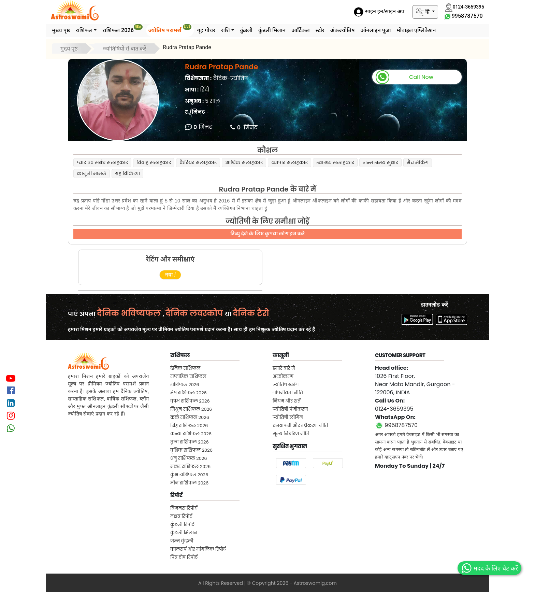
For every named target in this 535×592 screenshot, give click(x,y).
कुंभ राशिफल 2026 (189, 474)
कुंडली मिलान (272, 30)
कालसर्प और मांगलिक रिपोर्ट (198, 549)
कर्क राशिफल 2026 (189, 417)
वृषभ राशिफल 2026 (190, 401)
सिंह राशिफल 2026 (189, 425)
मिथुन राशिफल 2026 (191, 409)
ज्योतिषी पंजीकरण (290, 409)
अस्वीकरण (283, 376)
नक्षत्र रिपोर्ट (181, 516)
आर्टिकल (300, 30)
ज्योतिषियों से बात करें (124, 48)
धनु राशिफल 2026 (188, 458)
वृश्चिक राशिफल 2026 (191, 450)
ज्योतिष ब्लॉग (286, 384)
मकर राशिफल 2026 (190, 466)
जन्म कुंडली (181, 541)
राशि (225, 30)
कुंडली (246, 30)
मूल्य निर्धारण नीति (291, 434)
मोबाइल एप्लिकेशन (416, 30)
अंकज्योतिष (342, 30)
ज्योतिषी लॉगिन (288, 417)
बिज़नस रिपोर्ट (184, 508)
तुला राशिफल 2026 (189, 442)
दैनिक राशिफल (185, 368)
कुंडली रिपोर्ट (182, 524)
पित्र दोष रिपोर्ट (184, 557)
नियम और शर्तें (287, 401)
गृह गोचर (206, 30)
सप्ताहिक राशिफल (188, 376)
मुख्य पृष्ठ (61, 30)
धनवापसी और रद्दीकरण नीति (300, 425)
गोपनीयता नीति (288, 393)
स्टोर (320, 30)
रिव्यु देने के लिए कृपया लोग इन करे (267, 233)
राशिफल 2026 (122, 28)
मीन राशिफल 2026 (189, 483)
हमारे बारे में (284, 368)
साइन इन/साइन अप (379, 12)
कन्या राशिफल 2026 (191, 434)
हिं (423, 12)
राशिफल (84, 30)
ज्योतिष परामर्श (169, 28)
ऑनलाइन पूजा (375, 30)
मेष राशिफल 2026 (188, 393)
